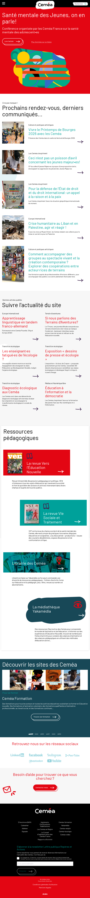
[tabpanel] (45, 698)
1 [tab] (31, 734)
